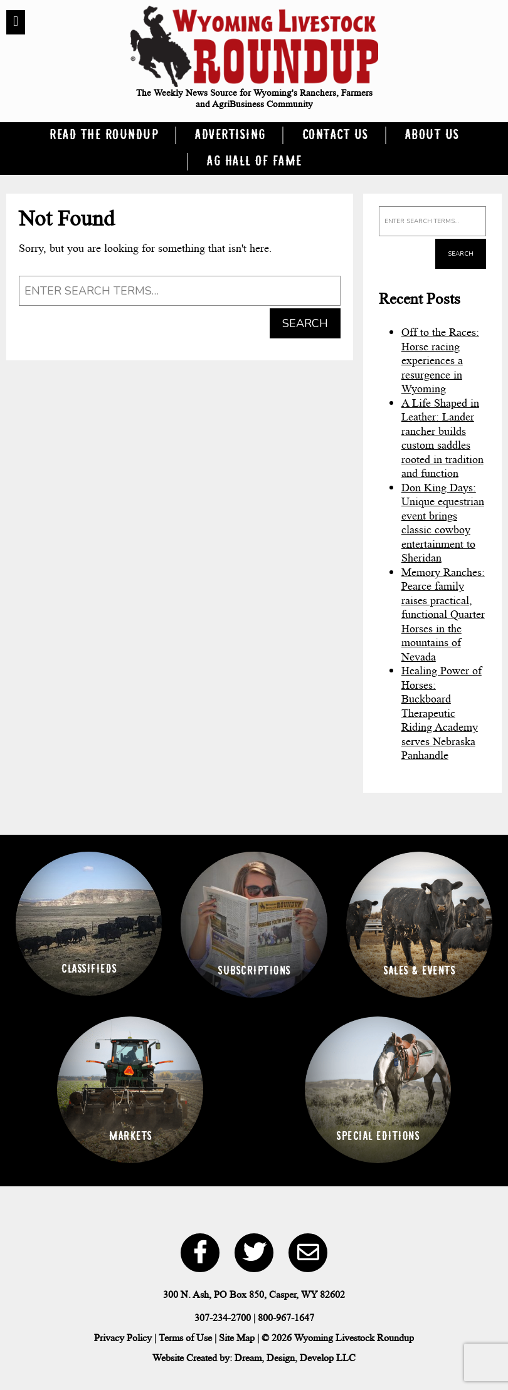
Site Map (237, 1337)
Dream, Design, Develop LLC (295, 1357)
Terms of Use (185, 1337)
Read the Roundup (103, 135)
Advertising (229, 135)
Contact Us (335, 135)
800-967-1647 (286, 1317)
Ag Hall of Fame (254, 162)
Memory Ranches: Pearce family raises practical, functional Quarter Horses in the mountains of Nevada (443, 614)
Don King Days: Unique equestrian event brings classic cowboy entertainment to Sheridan (442, 523)
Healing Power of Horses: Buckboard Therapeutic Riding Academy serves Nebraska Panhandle (441, 713)
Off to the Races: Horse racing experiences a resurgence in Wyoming (440, 360)
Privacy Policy (123, 1337)
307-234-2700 (222, 1317)
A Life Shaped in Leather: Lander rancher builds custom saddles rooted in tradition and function (442, 438)
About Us (432, 135)
